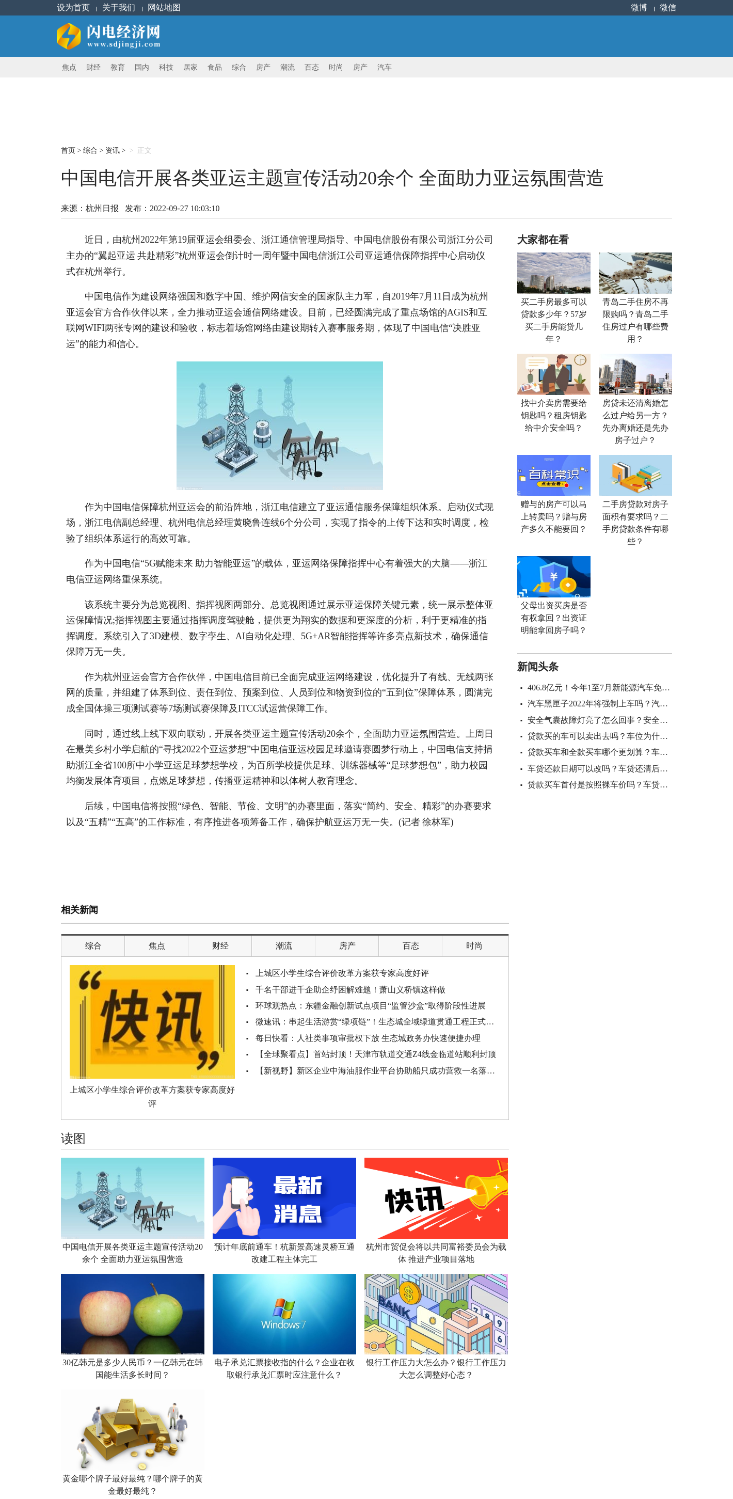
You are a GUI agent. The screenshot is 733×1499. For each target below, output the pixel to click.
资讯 (112, 150)
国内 (142, 67)
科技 (166, 67)
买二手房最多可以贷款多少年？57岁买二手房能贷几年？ (554, 320)
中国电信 (99, 857)
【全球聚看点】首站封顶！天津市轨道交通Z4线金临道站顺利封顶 (376, 1054)
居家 (190, 67)
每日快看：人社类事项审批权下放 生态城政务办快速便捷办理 (368, 1038)
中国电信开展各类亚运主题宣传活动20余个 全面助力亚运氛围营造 (132, 1253)
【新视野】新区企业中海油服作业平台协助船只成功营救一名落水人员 (384, 1070)
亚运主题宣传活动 (138, 857)
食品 (215, 67)
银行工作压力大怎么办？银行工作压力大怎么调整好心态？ (436, 1368)
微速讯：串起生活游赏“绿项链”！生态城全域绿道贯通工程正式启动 (379, 1021)
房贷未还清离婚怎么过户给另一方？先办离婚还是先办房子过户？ (635, 422)
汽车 (384, 67)
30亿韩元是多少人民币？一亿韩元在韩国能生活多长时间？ (132, 1368)
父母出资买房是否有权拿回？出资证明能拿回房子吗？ (554, 618)
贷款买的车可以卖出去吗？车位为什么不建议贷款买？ (627, 736)
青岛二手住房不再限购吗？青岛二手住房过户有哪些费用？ (635, 320)
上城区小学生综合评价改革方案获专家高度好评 (152, 1096)
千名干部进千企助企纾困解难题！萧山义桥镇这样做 (350, 989)
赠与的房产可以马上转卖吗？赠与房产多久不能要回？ (554, 516)
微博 (639, 7)
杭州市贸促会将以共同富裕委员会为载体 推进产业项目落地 (436, 1253)
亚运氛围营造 (183, 857)
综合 (239, 67)
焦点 (69, 67)
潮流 (287, 67)
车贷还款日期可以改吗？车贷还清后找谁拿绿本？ (618, 768)
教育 (117, 67)
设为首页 (73, 7)
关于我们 (118, 7)
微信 (668, 7)
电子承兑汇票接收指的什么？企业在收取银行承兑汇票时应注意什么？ (284, 1368)
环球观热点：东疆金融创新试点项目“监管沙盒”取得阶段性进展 (371, 1005)
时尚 (336, 67)
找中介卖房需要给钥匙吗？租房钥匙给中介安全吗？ (554, 415)
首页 (68, 150)
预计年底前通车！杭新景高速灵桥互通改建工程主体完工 (284, 1253)
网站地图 (164, 7)
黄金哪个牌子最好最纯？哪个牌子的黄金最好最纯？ (132, 1484)
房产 (263, 67)
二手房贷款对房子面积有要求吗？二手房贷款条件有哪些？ (635, 523)
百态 (312, 67)
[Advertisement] (311, 100)
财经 (93, 67)
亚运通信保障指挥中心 (234, 857)
